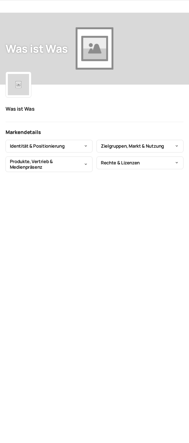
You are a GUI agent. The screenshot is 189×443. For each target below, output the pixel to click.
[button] (49, 146)
